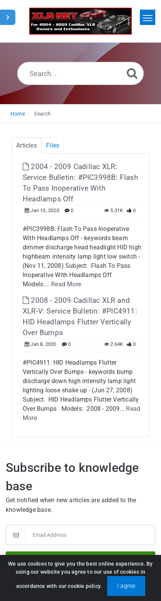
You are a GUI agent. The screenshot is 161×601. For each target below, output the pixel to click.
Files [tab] (52, 145)
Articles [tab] (26, 145)
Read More (66, 284)
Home (17, 114)
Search (42, 114)
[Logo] (80, 21)
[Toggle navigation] (147, 17)
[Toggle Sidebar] (7, 17)
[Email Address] (80, 535)
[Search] (132, 73)
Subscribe (80, 561)
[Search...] (80, 73)
